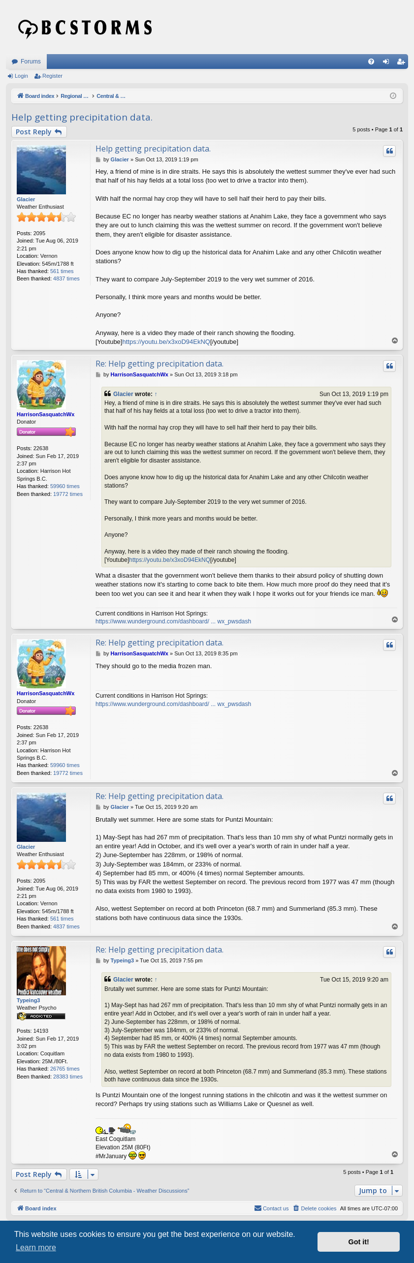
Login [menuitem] (388, 63)
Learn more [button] (36, 1247)
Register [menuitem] (403, 63)
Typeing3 (28, 1000)
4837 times (66, 278)
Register (52, 76)
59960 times (65, 486)
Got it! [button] (359, 1242)
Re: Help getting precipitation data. (159, 364)
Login (21, 76)
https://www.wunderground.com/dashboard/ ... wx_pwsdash (173, 621)
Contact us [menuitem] (271, 1207)
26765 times (65, 1069)
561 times (62, 271)
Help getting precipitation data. (82, 117)
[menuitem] (371, 61)
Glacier (26, 199)
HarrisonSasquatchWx (45, 414)
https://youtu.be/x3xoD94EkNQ (166, 341)
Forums (31, 61)
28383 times (68, 1076)
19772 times (68, 494)
